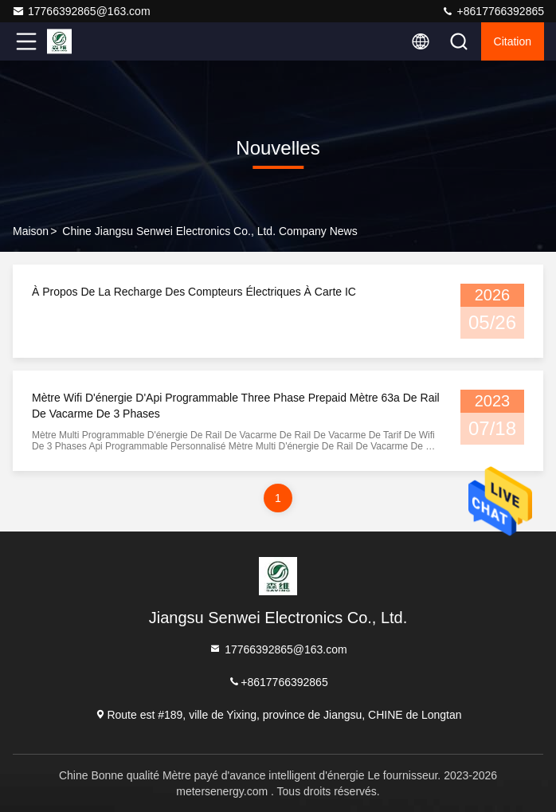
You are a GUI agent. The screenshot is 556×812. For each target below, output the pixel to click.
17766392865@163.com (81, 11)
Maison (31, 231)
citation (512, 41)
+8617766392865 (492, 11)
